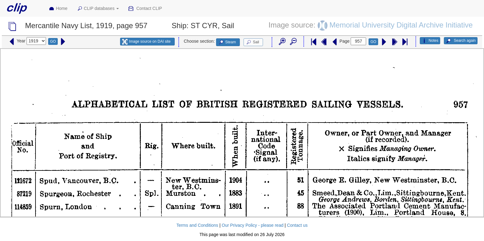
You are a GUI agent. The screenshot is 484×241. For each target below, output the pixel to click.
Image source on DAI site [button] (146, 42)
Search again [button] (461, 41)
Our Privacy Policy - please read (252, 225)
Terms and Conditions (197, 225)
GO (53, 41)
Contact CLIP (145, 8)
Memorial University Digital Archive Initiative (401, 25)
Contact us (297, 225)
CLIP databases (98, 8)
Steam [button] (227, 42)
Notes (430, 41)
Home (58, 8)
